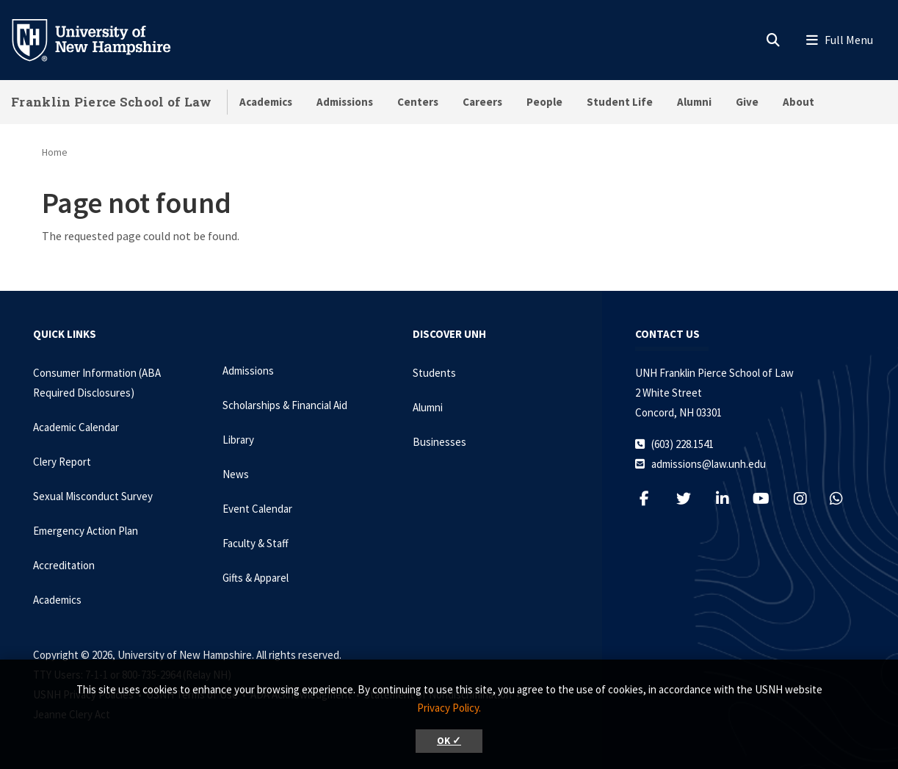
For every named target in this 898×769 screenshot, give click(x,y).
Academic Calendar (76, 427)
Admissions (344, 102)
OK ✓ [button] (449, 740)
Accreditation (64, 565)
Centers (417, 102)
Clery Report (62, 462)
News (235, 474)
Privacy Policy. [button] (449, 708)
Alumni (694, 102)
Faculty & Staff (255, 543)
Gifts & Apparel (255, 578)
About (798, 102)
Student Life (620, 102)
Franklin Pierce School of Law (111, 101)
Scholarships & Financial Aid (284, 405)
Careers (482, 102)
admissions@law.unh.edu (708, 464)
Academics (265, 102)
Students (434, 373)
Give (747, 102)
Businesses (439, 442)
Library (238, 440)
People (544, 102)
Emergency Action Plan (85, 531)
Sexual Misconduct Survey (93, 496)
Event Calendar (257, 509)
